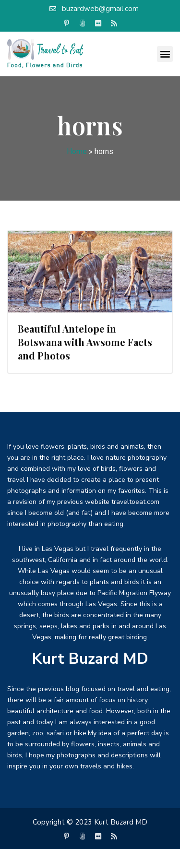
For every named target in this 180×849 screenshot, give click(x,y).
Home (77, 151)
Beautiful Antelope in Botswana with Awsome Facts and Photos (85, 342)
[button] (165, 54)
